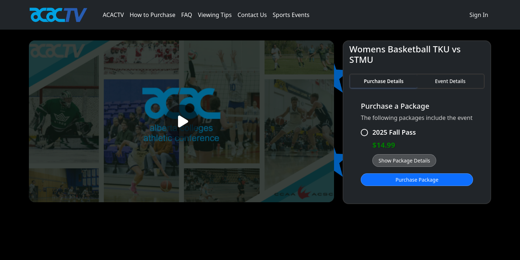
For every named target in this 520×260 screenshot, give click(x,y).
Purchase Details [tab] (383, 81)
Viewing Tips (215, 15)
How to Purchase (153, 15)
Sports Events (291, 15)
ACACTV (113, 15)
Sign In (478, 15)
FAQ (186, 15)
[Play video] (181, 121)
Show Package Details (404, 160)
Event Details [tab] (450, 81)
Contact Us (252, 15)
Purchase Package (416, 179)
